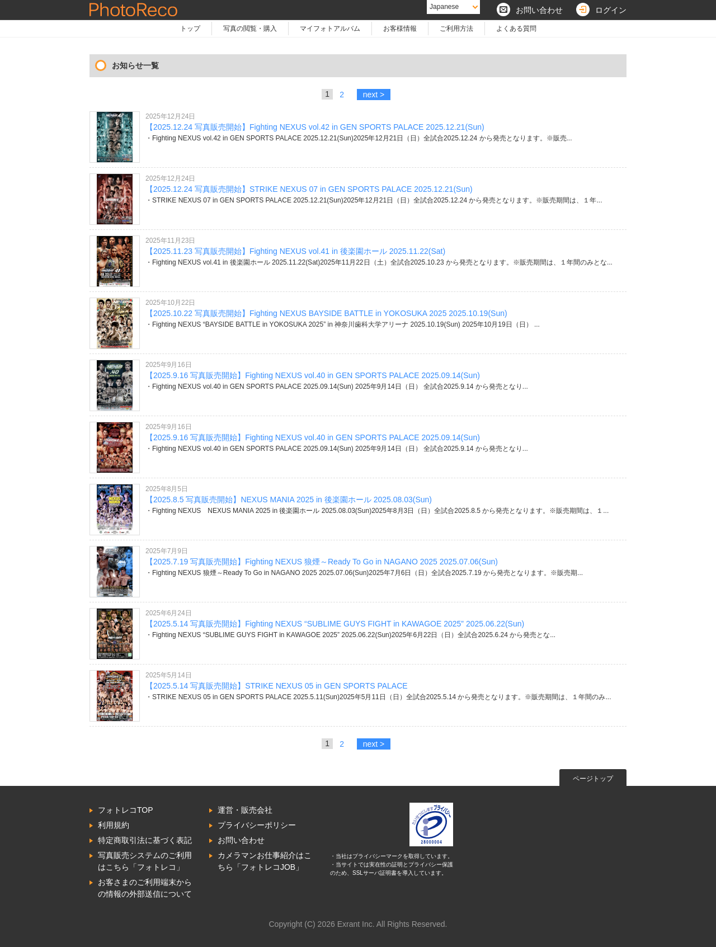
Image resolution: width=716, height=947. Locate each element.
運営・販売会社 (245, 809)
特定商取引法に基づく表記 (145, 840)
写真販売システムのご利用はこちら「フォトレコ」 (145, 861)
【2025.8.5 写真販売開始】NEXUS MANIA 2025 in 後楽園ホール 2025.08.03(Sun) (288, 499)
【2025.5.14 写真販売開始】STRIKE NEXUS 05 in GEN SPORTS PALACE (276, 685)
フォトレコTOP (125, 809)
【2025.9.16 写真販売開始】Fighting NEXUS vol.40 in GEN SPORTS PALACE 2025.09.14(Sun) (312, 375)
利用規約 (113, 825)
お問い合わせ (241, 840)
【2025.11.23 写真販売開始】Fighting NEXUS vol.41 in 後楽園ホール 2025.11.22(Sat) (295, 251)
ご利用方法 (456, 28)
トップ (190, 28)
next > (374, 94)
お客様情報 (400, 28)
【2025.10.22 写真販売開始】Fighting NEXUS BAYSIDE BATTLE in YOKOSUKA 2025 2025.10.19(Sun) (326, 313)
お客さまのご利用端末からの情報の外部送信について (145, 888)
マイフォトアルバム (330, 28)
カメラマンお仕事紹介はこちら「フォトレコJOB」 (265, 861)
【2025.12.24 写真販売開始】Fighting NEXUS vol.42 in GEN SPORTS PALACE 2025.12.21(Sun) (314, 127)
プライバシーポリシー (257, 825)
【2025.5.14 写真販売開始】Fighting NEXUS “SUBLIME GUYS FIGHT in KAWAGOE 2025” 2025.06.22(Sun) (334, 623)
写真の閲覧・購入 (250, 28)
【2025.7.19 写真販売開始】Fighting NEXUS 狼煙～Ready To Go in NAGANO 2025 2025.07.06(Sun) (321, 561)
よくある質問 (516, 28)
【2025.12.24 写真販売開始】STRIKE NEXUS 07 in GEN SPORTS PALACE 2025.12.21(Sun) (309, 189)
